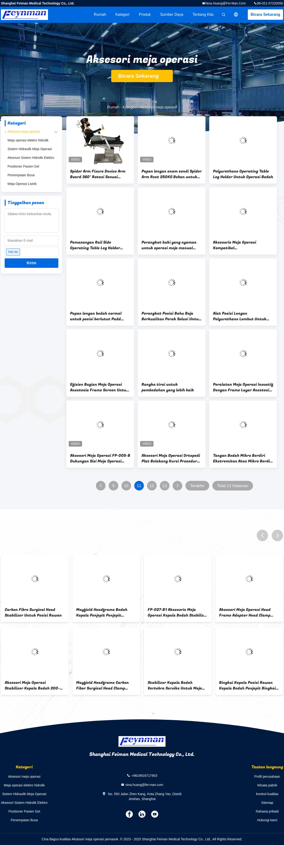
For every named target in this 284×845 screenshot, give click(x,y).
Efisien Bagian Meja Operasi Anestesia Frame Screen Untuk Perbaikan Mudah (99, 387)
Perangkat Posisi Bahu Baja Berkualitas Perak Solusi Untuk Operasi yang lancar (171, 316)
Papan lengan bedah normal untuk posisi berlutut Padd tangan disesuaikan (96, 316)
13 (164, 486)
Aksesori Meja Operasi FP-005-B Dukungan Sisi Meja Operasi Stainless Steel (100, 458)
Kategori (122, 14)
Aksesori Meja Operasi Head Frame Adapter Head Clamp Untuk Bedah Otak (245, 612)
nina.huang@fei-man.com (225, 3)
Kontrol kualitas (267, 794)
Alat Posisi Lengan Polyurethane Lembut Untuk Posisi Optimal (239, 316)
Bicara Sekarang (265, 14)
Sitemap (267, 803)
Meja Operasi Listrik (22, 184)
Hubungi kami (267, 820)
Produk (145, 14)
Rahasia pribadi (267, 811)
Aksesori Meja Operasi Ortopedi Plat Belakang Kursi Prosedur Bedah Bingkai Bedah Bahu (171, 458)
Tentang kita (203, 14)
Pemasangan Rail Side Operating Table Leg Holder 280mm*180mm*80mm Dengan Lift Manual (99, 245)
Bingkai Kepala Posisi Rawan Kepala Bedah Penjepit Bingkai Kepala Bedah (247, 685)
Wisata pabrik (267, 785)
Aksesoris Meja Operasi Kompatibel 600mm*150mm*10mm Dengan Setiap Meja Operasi (242, 245)
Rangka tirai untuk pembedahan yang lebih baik (168, 387)
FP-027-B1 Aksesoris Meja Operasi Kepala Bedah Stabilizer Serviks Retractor (178, 612)
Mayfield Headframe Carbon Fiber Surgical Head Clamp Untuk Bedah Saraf (102, 685)
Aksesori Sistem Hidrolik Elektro (31, 158)
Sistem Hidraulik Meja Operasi (30, 149)
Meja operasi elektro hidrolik (28, 140)
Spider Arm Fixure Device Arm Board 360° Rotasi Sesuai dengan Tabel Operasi (98, 174)
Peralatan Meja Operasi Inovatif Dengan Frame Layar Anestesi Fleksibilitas (243, 387)
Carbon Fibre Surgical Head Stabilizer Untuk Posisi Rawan (33, 612)
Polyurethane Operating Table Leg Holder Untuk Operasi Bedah (243, 174)
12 (152, 486)
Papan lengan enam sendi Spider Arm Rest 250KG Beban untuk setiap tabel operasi (172, 174)
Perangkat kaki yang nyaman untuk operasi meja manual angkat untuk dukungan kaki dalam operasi (169, 245)
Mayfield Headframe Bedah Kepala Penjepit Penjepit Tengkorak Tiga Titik (101, 612)
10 (126, 486)
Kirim (31, 263)
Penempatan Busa (21, 175)
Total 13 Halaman (232, 486)
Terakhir (197, 486)
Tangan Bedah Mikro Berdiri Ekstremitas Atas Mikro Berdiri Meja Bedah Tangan (243, 458)
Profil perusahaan (267, 776)
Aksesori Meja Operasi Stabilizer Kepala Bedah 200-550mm (32, 685)
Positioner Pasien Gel (23, 166)
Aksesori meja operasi (24, 131)
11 (139, 486)
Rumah (100, 14)
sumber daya (171, 14)
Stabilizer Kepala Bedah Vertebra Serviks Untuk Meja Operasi (175, 685)
